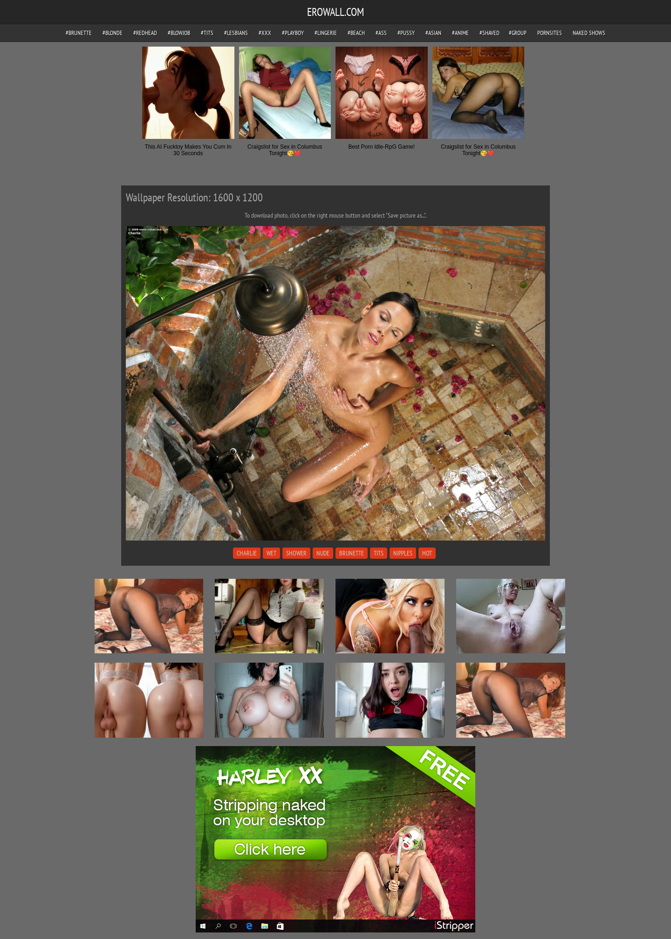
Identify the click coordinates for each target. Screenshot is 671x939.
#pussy (406, 33)
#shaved (489, 33)
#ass (381, 33)
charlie (247, 553)
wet (271, 553)
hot (427, 553)
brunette (351, 553)
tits (378, 553)
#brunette (79, 33)
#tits (207, 33)
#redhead (145, 33)
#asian (433, 33)
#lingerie (326, 33)
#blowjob (179, 33)
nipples (402, 553)
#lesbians (236, 33)
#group (518, 33)
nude (322, 553)
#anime (460, 33)
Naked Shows (589, 33)
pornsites (549, 33)
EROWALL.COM (335, 12)
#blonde (113, 33)
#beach (356, 33)
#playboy (293, 33)
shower (296, 553)
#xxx (265, 33)
